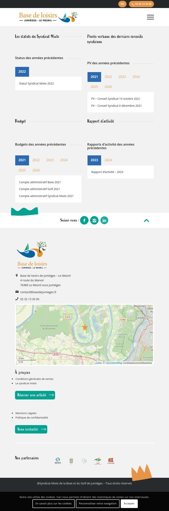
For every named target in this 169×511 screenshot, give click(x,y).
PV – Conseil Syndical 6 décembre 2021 (116, 106)
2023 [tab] (122, 76)
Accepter (129, 503)
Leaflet (98, 363)
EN (122, 4)
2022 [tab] (22, 71)
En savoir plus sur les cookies (54, 503)
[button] (85, 327)
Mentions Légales (25, 413)
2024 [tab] (136, 76)
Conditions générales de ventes (34, 379)
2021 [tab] (94, 76)
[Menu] (149, 17)
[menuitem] (122, 4)
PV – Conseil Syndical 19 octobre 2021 (115, 99)
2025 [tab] (94, 86)
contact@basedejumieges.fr (38, 292)
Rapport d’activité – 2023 (107, 172)
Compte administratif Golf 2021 (39, 189)
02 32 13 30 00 (143, 4)
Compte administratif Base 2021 (40, 182)
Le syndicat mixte (25, 383)
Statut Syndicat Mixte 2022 (36, 83)
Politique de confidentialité (31, 417)
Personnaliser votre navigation (98, 503)
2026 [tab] (108, 86)
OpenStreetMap (114, 363)
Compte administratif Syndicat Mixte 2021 (46, 196)
